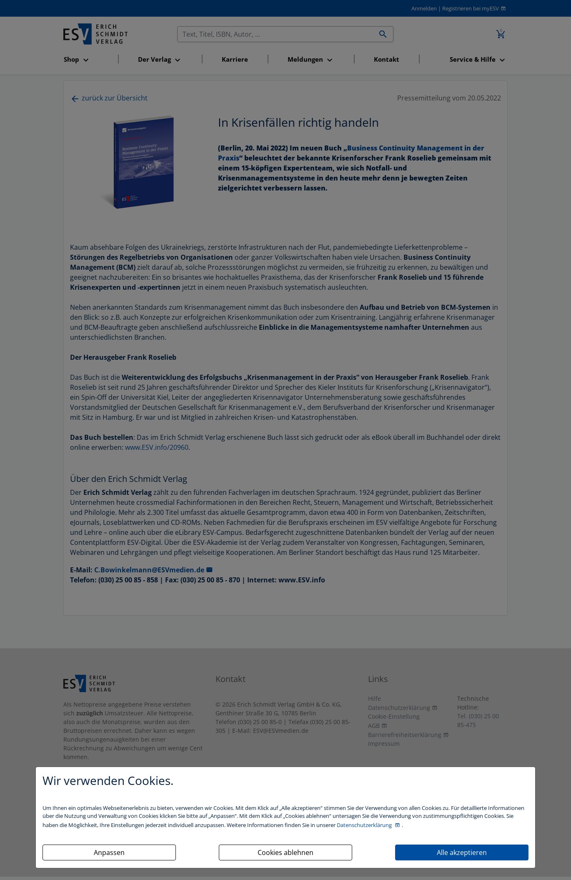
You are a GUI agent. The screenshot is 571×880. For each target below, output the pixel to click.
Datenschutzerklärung (365, 825)
